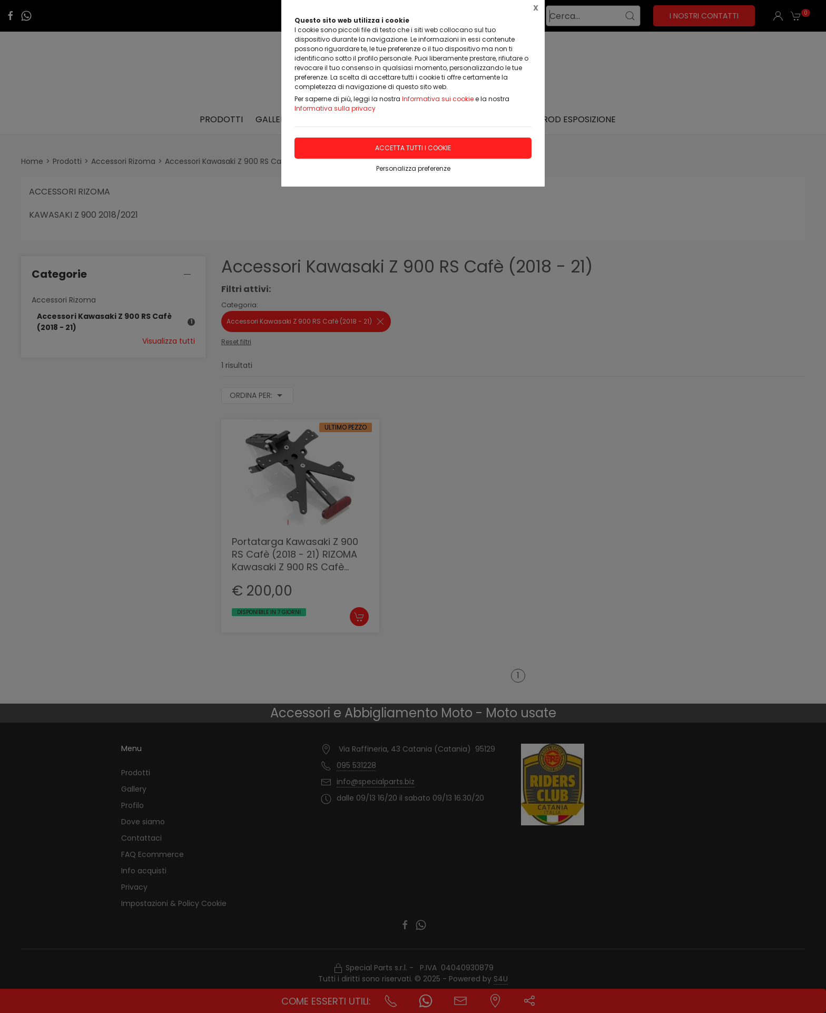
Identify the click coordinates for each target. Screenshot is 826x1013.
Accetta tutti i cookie (413, 147)
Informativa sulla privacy (335, 108)
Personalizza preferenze (413, 168)
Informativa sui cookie (438, 98)
